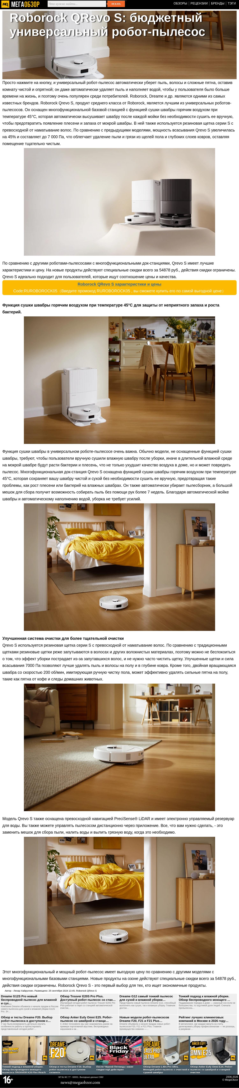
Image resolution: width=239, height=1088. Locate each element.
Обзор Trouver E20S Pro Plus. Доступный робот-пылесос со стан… (88, 998)
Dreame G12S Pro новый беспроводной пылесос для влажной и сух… (29, 1000)
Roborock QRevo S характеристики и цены (119, 284)
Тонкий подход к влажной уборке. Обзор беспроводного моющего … (204, 998)
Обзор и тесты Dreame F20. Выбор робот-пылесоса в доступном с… (26, 1019)
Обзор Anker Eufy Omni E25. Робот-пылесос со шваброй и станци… (86, 1019)
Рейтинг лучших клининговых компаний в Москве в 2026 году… (203, 1019)
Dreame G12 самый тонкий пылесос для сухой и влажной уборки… (146, 998)
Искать (116, 4)
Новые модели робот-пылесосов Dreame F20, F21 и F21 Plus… (144, 1019)
